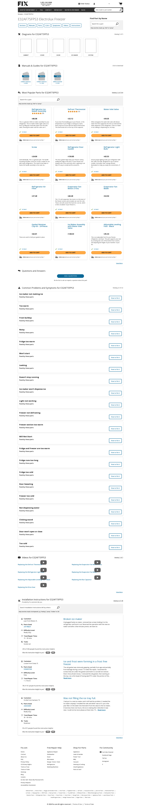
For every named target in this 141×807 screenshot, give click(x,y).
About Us (24, 757)
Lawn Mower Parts (108, 795)
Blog (83, 10)
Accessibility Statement (28, 785)
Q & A (47, 25)
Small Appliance (78, 767)
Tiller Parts (87, 797)
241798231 (27, 627)
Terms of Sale (25, 769)
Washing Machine (52, 767)
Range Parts (76, 795)
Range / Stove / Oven (53, 762)
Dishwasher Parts (109, 793)
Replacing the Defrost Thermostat (30, 565)
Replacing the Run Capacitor (82, 580)
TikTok (103, 758)
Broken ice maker (72, 619)
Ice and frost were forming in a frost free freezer (85, 663)
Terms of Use (25, 767)
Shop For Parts (79, 748)
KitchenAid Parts (109, 790)
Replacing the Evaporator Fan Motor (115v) (87, 565)
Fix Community (106, 748)
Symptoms (56, 25)
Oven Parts (68, 795)
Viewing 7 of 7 (118, 557)
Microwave (50, 759)
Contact (48, 10)
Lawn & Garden (78, 754)
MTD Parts (44, 793)
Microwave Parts (86, 795)
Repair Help (58, 10)
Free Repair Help (54, 748)
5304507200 (28, 669)
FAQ (41, 10)
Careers (23, 777)
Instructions (76, 25)
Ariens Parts (38, 790)
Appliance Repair (52, 752)
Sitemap (23, 772)
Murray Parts (52, 793)
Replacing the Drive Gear (26, 587)
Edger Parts (79, 797)
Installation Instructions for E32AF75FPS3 (42, 600)
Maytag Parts (36, 793)
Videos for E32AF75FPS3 (34, 557)
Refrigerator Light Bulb (112, 148)
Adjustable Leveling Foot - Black (112, 225)
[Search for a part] (39, 99)
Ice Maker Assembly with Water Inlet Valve (76, 226)
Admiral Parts (29, 790)
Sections (23, 25)
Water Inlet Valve (111, 109)
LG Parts (28, 793)
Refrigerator (51, 764)
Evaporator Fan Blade (110, 187)
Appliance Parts (97, 795)
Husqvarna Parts (89, 790)
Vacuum (76, 762)
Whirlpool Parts (81, 793)
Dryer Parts (51, 795)
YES (47, 652)
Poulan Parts (62, 793)
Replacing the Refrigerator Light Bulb (31, 572)
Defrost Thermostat (76, 109)
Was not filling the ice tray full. (79, 698)
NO (53, 652)
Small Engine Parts (56, 797)
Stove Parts (59, 795)
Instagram (104, 761)
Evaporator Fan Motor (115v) (74, 187)
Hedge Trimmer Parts (68, 797)
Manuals (32, 25)
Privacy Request (26, 782)
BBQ (74, 759)
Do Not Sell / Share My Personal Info (31, 780)
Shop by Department (27, 10)
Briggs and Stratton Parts (50, 790)
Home (22, 752)
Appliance (76, 752)
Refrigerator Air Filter (39, 187)
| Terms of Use (76, 804)
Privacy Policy (25, 762)
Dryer (49, 757)
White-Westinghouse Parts (95, 793)
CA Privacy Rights (26, 764)
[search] (120, 9)
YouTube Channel (106, 752)
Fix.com (24, 748)
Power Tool (76, 757)
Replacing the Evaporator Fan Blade (84, 572)
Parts (40, 25)
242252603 (27, 706)
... (101, 710)
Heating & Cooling (79, 764)
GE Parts (80, 790)
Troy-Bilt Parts (71, 793)
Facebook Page (106, 755)
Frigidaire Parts (71, 790)
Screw (34, 147)
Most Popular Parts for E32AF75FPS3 (40, 92)
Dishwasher (50, 754)
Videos (66, 25)
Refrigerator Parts (41, 795)
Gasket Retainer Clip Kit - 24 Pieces (39, 225)
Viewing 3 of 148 (118, 601)
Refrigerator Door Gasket (75, 148)
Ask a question (70, 276)
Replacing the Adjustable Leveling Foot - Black (34, 580)
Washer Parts (30, 795)
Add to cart (34, 135)
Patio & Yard (77, 769)
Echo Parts (62, 790)
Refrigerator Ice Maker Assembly (39, 110)
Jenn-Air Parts (99, 790)
